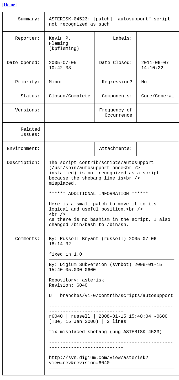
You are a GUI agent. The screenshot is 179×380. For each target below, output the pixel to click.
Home (9, 4)
